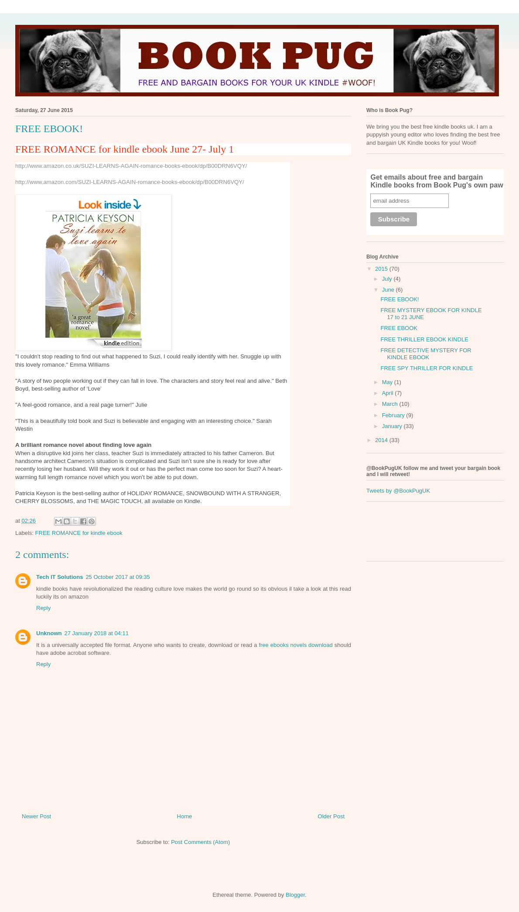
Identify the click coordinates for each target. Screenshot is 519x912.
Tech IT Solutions (59, 577)
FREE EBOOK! (399, 299)
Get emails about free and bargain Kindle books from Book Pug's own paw (436, 181)
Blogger (295, 895)
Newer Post (36, 816)
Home (184, 816)
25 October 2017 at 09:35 (117, 577)
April (388, 393)
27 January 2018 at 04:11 (97, 633)
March (390, 404)
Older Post (331, 816)
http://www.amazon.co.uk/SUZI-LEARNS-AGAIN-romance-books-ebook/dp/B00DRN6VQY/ (131, 166)
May (388, 382)
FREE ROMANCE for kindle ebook (79, 533)
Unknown (49, 633)
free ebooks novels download (295, 645)
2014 (382, 440)
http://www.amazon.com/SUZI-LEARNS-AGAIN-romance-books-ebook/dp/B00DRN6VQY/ (129, 182)
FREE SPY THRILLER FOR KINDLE (426, 368)
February (394, 415)
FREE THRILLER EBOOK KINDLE (424, 339)
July (388, 279)
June (389, 289)
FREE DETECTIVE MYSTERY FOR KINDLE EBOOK (425, 354)
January (393, 426)
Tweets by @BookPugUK (398, 490)
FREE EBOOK (398, 328)
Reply (43, 608)
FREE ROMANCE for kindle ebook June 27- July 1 (124, 149)
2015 (382, 268)
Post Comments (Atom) (200, 842)
